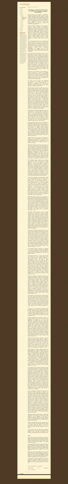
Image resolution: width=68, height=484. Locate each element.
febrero (22, 25)
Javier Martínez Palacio (23, 33)
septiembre (22, 19)
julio (21, 21)
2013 (21, 14)
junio (21, 22)
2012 (21, 27)
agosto (22, 20)
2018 (21, 10)
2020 (21, 8)
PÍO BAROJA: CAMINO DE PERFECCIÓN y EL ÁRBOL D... (24, 18)
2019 (21, 9)
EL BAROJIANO (25, 4)
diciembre (22, 15)
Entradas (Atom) (33, 469)
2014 (21, 13)
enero (22, 26)
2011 (21, 28)
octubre (22, 16)
